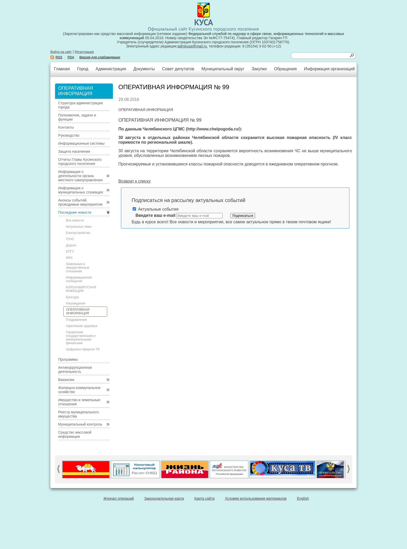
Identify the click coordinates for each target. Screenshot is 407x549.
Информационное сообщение (79, 279)
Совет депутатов (178, 69)
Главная (62, 69)
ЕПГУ (70, 251)
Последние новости (74, 212)
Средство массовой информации (74, 434)
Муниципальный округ (222, 69)
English (303, 498)
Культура (72, 297)
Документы (144, 69)
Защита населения (74, 151)
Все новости (75, 220)
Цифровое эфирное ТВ (83, 349)
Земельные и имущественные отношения (77, 267)
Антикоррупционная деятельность (75, 369)
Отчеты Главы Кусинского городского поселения (80, 161)
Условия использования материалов (256, 498)
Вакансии (66, 380)
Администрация (111, 69)
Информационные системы (81, 143)
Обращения (285, 69)
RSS (59, 57)
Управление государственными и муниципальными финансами (81, 337)
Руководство (68, 135)
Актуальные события (156, 209)
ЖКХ (69, 258)
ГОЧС (70, 239)
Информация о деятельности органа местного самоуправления (80, 176)
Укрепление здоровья (81, 326)
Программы (68, 359)
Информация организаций (329, 69)
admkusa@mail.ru (192, 46)
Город (82, 69)
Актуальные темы (79, 226)
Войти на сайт (61, 52)
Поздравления (76, 320)
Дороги (71, 245)
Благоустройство (78, 233)
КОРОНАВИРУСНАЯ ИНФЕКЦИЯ (81, 289)
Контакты (66, 127)
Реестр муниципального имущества (78, 414)
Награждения (75, 303)
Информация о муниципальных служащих (80, 190)
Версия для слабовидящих (99, 57)
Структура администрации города (80, 105)
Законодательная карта (164, 498)
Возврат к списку (134, 181)
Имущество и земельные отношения (79, 402)
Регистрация (84, 52)
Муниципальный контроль (80, 424)
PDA (70, 57)
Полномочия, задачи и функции (77, 117)
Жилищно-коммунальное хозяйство (79, 390)
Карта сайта (204, 498)
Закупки (259, 69)
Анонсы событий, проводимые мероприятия (80, 202)
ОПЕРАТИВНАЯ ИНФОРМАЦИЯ (78, 311)
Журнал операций (118, 498)
